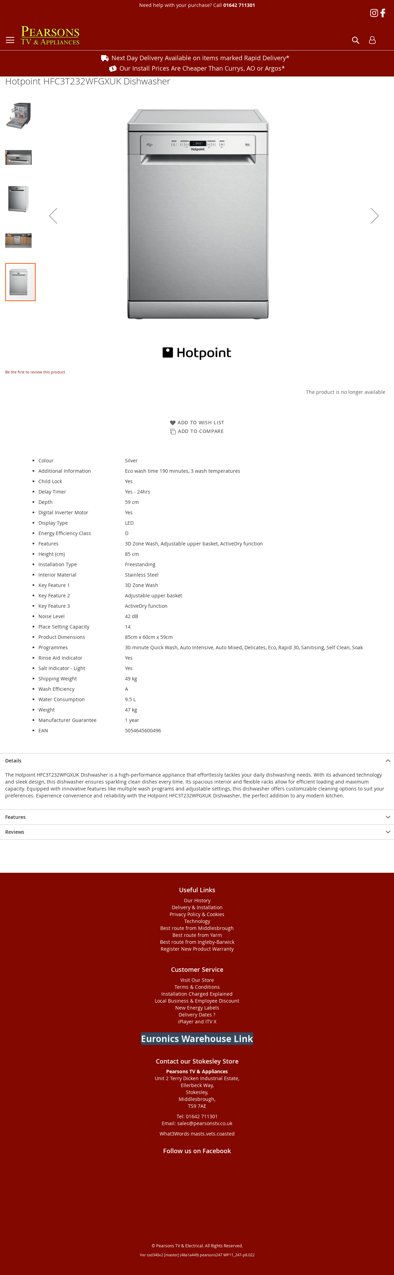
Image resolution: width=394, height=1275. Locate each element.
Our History (197, 900)
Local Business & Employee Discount (197, 1000)
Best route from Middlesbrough (197, 928)
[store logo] (50, 35)
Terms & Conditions (197, 987)
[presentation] (197, 760)
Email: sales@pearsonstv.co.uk (197, 1123)
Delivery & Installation (197, 907)
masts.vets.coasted (213, 1133)
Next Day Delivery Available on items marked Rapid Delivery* (200, 58)
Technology (197, 921)
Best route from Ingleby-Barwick (197, 942)
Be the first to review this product (35, 371)
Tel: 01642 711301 (197, 1116)
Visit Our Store (197, 980)
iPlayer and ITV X (197, 1021)
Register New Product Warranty (197, 949)
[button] (53, 215)
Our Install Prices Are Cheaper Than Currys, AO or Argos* (202, 68)
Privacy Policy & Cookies (197, 914)
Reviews (14, 832)
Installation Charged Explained (197, 994)
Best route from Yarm (197, 935)
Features (15, 817)
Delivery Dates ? (197, 1014)
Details (13, 760)
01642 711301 (239, 5)
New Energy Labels (197, 1007)
